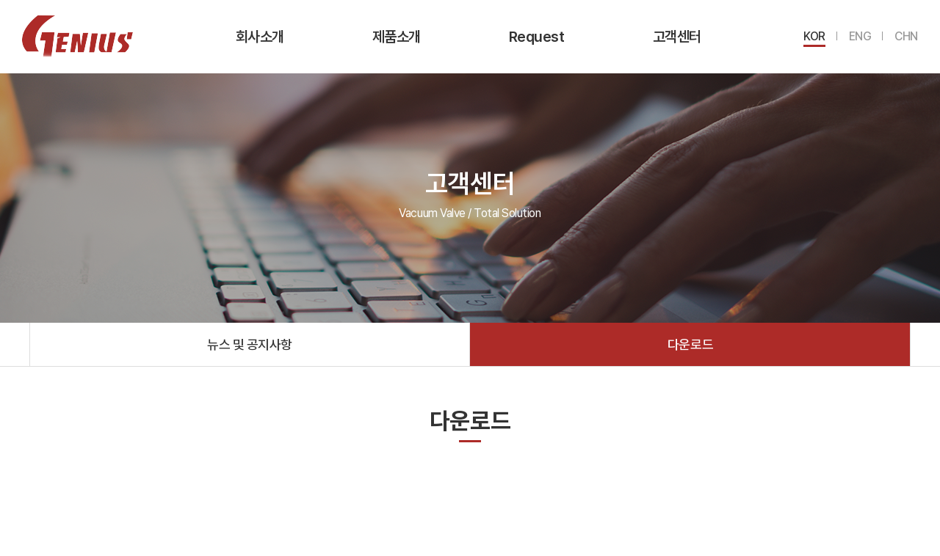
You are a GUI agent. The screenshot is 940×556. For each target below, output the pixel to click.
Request (537, 36)
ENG (860, 36)
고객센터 (677, 36)
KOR (814, 36)
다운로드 (690, 344)
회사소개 (260, 36)
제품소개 (396, 36)
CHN (906, 36)
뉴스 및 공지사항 (249, 344)
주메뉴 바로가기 (0, 0)
